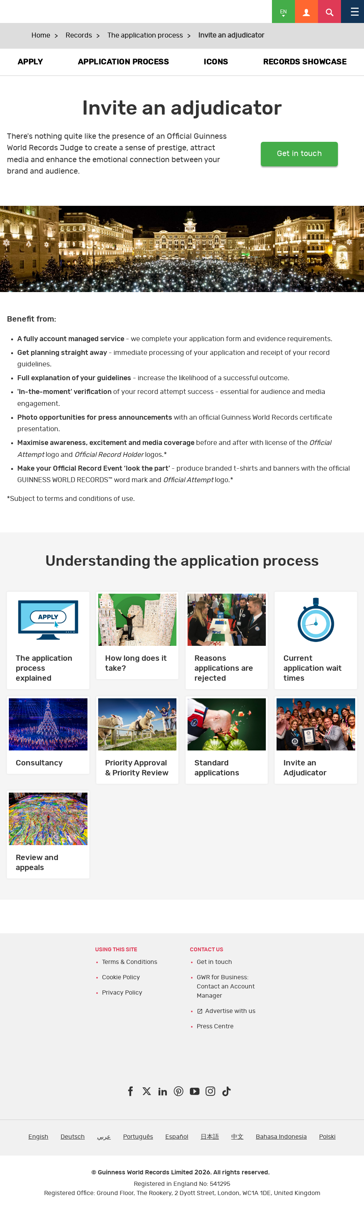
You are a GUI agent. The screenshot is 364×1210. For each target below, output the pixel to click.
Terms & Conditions (129, 962)
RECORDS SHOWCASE (304, 62)
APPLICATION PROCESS (123, 62)
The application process (145, 35)
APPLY (30, 62)
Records (79, 35)
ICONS (216, 62)
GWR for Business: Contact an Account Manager (226, 986)
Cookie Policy (121, 977)
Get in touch (299, 154)
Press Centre (215, 1026)
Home (40, 35)
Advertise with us (230, 1011)
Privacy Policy (122, 993)
